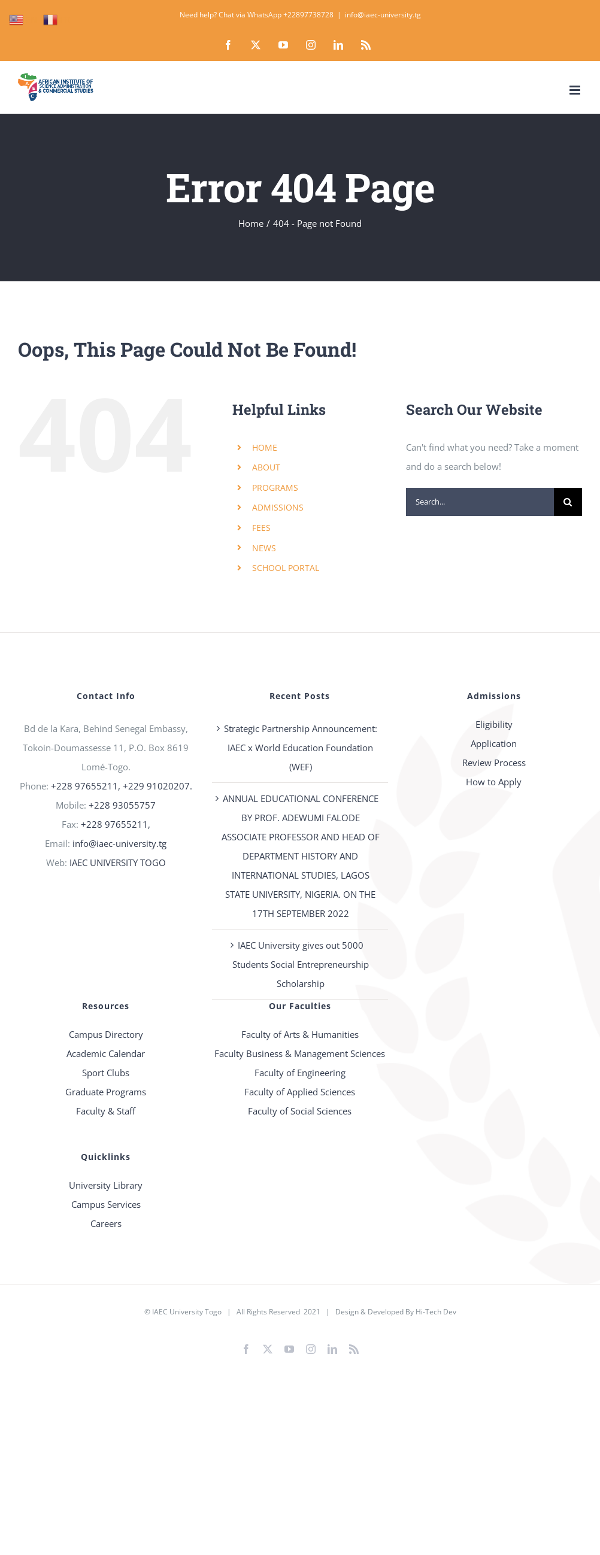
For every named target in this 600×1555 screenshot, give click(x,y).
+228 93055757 (122, 805)
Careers (106, 1223)
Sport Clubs (105, 1073)
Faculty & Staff (105, 1111)
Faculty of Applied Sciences (299, 1092)
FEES (261, 527)
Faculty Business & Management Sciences (299, 1053)
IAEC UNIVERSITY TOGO (117, 862)
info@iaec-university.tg (383, 15)
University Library (106, 1185)
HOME (264, 447)
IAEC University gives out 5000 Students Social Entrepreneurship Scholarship (300, 964)
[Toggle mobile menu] (575, 90)
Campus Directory (106, 1034)
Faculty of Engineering (300, 1073)
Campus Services (106, 1204)
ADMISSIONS (278, 507)
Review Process (494, 763)
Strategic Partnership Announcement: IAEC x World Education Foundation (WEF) (300, 747)
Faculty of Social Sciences (299, 1111)
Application (494, 743)
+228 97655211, (115, 824)
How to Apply (494, 782)
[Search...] (480, 502)
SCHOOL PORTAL (285, 567)
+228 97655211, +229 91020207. (121, 786)
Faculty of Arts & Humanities (300, 1034)
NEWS (264, 548)
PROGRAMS (275, 487)
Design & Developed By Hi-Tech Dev (395, 1312)
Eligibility (494, 724)
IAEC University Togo (187, 1312)
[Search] (568, 502)
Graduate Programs (105, 1092)
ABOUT (266, 467)
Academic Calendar (105, 1053)
